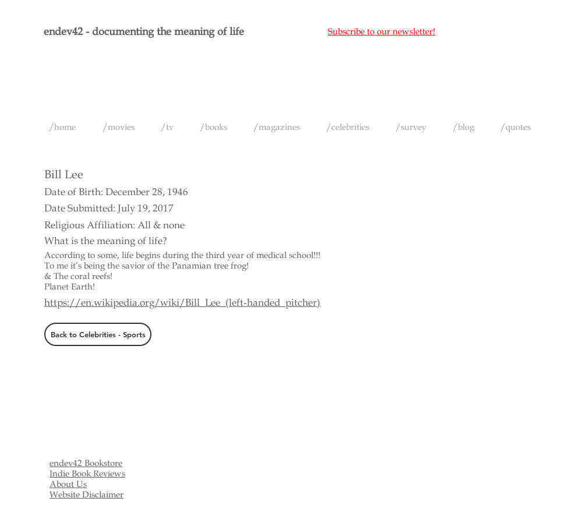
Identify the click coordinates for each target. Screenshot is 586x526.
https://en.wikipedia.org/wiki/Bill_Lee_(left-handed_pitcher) (182, 302)
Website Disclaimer (86, 494)
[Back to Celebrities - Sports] (97, 334)
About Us (68, 484)
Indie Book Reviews (87, 473)
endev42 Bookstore (86, 463)
